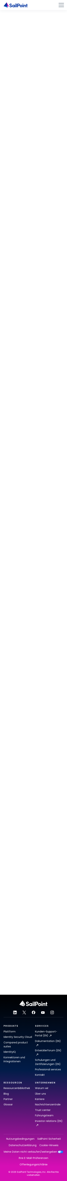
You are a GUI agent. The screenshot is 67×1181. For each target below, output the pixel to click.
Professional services (48, 1069)
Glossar (8, 1104)
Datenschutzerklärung (22, 1145)
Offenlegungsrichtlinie (34, 1164)
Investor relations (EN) (49, 1122)
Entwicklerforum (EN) (48, 1052)
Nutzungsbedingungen (20, 1139)
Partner (8, 1099)
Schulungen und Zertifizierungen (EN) (48, 1062)
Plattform (10, 1031)
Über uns (40, 1093)
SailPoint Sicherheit (49, 1139)
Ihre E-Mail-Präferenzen (33, 1158)
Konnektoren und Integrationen (14, 1059)
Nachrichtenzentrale (48, 1104)
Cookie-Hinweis (48, 1145)
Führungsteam (44, 1115)
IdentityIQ (10, 1052)
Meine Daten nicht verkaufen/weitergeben (33, 1152)
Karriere (39, 1099)
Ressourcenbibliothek (17, 1088)
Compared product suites (16, 1044)
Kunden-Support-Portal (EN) (46, 1033)
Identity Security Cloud (18, 1037)
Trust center (43, 1110)
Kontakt (40, 1075)
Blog (6, 1093)
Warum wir (41, 1088)
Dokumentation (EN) (48, 1042)
